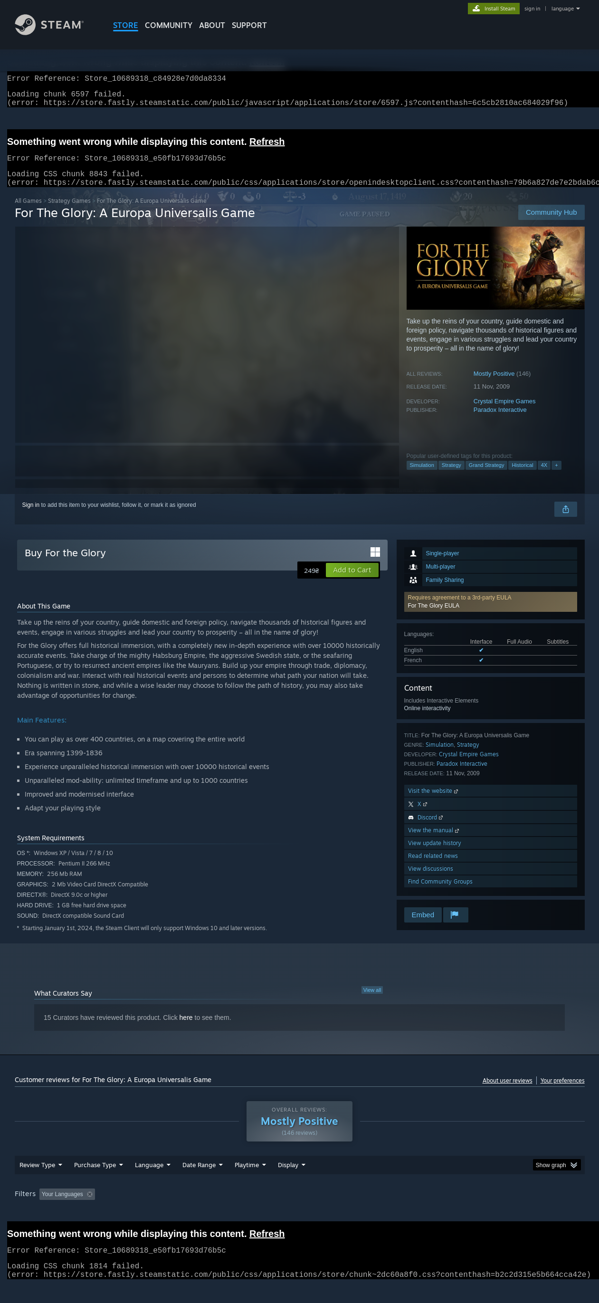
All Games (28, 212)
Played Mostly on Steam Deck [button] (300, 1212)
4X (544, 476)
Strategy (451, 476)
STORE (125, 25)
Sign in (31, 516)
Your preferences (563, 1091)
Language (149, 1183)
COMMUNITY (168, 25)
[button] (490, 613)
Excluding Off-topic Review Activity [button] (158, 1212)
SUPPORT (249, 25)
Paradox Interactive (500, 421)
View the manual (434, 841)
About (212, 25)
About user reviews (507, 1091)
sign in (532, 8)
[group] (300, 1213)
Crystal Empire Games (505, 412)
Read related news (433, 867)
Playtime (247, 1183)
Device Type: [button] (501, 1212)
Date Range (199, 1183)
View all (372, 1001)
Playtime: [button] (231, 1212)
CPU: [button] (428, 1212)
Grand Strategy (486, 476)
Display (288, 1183)
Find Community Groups (440, 892)
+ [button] (556, 476)
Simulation (422, 476)
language (562, 8)
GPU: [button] (460, 1212)
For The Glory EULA (433, 617)
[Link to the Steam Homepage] (56, 33)
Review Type (37, 1183)
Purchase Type (95, 1183)
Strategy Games (69, 212)
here (186, 1029)
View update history (434, 854)
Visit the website (434, 802)
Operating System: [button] (379, 1212)
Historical (522, 476)
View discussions (430, 880)
